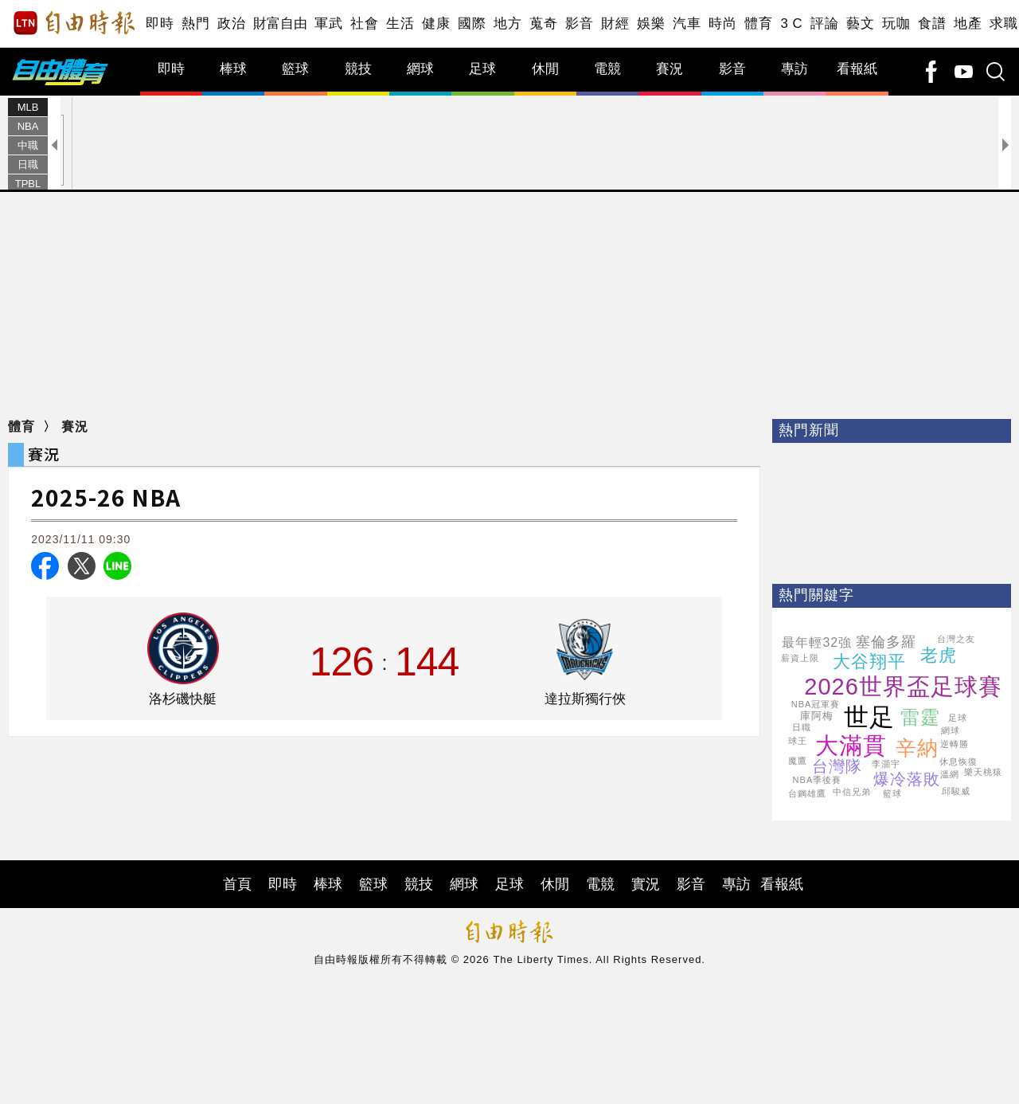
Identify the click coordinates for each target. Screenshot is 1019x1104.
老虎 (938, 655)
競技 (358, 68)
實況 (645, 884)
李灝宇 (886, 764)
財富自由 (279, 23)
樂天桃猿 (983, 772)
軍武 (328, 23)
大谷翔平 (869, 661)
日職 (28, 164)
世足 (869, 717)
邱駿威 (956, 791)
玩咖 (896, 23)
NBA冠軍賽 (816, 704)
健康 (436, 23)
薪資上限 (800, 658)
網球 (420, 68)
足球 (482, 68)
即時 (160, 23)
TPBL (28, 184)
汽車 (687, 23)
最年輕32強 (817, 642)
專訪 (794, 68)
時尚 (722, 23)
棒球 (233, 68)
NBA (28, 126)
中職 (28, 145)
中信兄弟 (852, 792)
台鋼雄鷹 (807, 793)
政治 (231, 23)
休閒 (545, 68)
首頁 (237, 884)
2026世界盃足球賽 (903, 686)
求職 (1003, 23)
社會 (364, 23)
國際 (472, 23)
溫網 (949, 774)
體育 (758, 23)
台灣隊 (837, 766)
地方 (507, 23)
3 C (791, 23)
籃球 (295, 68)
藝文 (860, 23)
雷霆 (920, 717)
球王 (797, 741)
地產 (968, 23)
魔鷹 (797, 760)
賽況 (669, 68)
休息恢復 (958, 761)
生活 (400, 23)
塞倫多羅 (886, 642)
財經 (615, 23)
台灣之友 (956, 639)
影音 (579, 23)
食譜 (932, 23)
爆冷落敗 (906, 779)
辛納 (917, 748)
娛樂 (651, 23)
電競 (607, 68)
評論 (824, 23)
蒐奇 (543, 23)
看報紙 (857, 68)
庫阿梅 (817, 716)
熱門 (195, 23)
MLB (28, 107)
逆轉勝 (954, 744)
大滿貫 (851, 745)
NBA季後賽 (817, 780)
